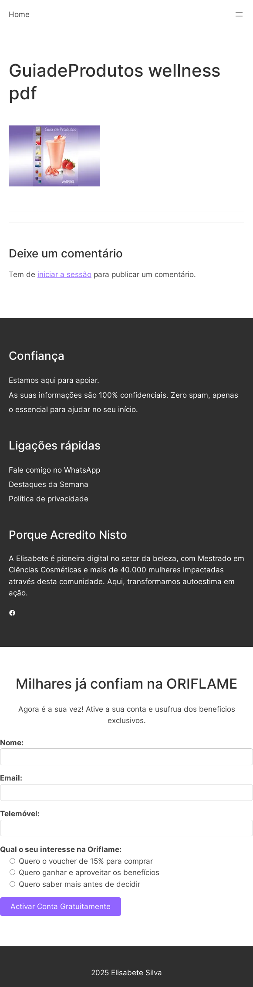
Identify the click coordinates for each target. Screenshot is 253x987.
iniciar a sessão (64, 274)
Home (19, 14)
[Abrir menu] (239, 14)
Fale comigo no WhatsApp (54, 470)
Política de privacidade (48, 498)
